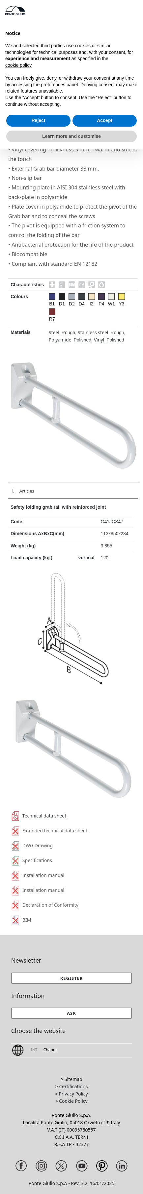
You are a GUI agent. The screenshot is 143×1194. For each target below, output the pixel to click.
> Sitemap (71, 1079)
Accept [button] (104, 120)
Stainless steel (93, 332)
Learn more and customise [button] (71, 136)
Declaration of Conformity (45, 905)
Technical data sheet (39, 816)
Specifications (32, 860)
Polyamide (60, 340)
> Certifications (71, 1086)
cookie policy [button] (18, 65)
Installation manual (38, 875)
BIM (21, 920)
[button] (71, 1013)
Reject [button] (38, 120)
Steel (54, 332)
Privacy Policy (73, 1094)
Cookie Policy (73, 1101)
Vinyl (99, 340)
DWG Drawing (32, 845)
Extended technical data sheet (49, 830)
